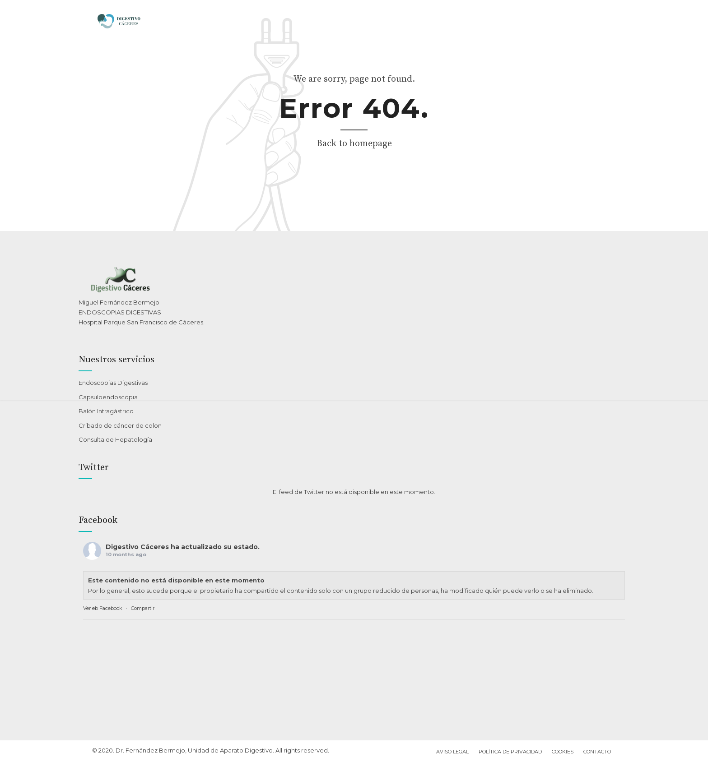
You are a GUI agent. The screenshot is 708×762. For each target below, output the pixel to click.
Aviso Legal (452, 751)
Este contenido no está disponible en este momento (176, 580)
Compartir (142, 608)
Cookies (562, 751)
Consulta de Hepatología (115, 439)
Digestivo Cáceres (137, 547)
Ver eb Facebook (102, 608)
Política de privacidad (510, 751)
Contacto (597, 751)
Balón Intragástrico (106, 411)
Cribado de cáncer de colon (120, 425)
